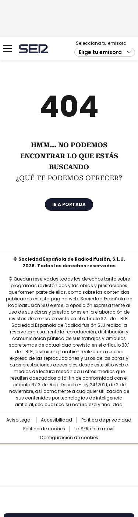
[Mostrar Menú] (7, 48)
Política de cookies (44, 429)
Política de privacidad (106, 420)
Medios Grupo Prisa (69, 478)
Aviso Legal (19, 420)
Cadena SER (33, 48)
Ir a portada (69, 204)
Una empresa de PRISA (69, 460)
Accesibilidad (56, 420)
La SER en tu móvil (94, 429)
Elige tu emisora (100, 52)
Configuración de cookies (69, 438)
